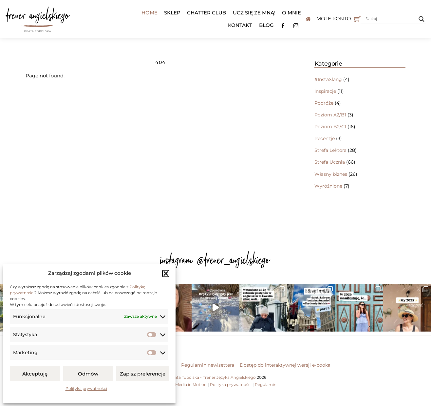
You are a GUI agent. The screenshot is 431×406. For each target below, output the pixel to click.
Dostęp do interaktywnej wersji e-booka (285, 365)
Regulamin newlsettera (207, 365)
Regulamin (265, 384)
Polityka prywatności (86, 388)
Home (149, 13)
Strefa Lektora (330, 150)
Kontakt (240, 25)
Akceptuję (34, 374)
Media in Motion (191, 384)
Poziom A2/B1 (330, 115)
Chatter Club (206, 13)
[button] (165, 273)
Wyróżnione (328, 186)
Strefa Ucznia (329, 162)
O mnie (291, 13)
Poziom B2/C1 (330, 127)
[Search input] (390, 19)
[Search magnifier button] (421, 19)
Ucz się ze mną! (254, 13)
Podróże (323, 103)
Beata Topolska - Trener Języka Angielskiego (212, 377)
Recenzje (324, 138)
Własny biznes (330, 174)
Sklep (172, 13)
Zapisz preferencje (142, 374)
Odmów (88, 374)
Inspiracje (325, 91)
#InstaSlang (328, 79)
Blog (266, 25)
